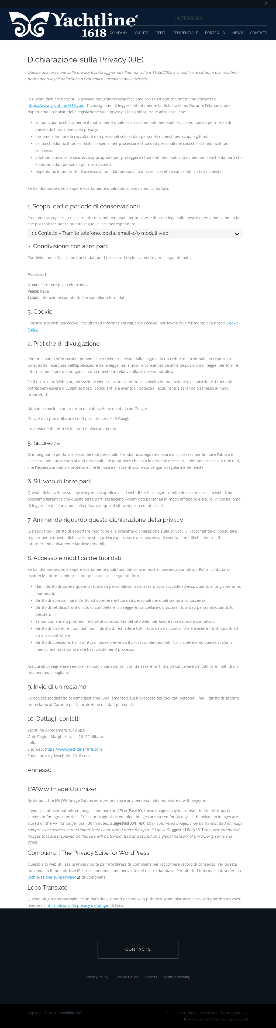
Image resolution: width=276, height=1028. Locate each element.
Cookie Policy (127, 977)
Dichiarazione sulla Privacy (51, 877)
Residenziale (185, 33)
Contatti (258, 33)
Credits (151, 977)
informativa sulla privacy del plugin (77, 905)
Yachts (141, 33)
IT (266, 4)
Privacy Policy (97, 977)
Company (118, 33)
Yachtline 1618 (70, 1013)
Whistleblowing (177, 977)
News (237, 33)
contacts (138, 949)
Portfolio (215, 33)
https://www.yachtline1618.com (55, 105)
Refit (160, 33)
